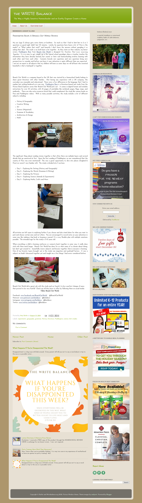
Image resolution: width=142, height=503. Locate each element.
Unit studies (73, 319)
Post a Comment (21, 327)
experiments (22, 319)
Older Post (82, 337)
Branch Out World (44, 52)
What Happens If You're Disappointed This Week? (33, 348)
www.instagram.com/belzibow (31, 300)
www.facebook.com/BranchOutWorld (34, 295)
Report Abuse (98, 466)
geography (30, 319)
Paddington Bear (25, 52)
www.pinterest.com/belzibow (30, 298)
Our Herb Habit (37, 26)
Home (14, 26)
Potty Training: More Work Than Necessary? (37, 449)
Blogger (109, 494)
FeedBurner (115, 219)
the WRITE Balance (33, 13)
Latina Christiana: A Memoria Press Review (36, 438)
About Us (23, 26)
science (66, 319)
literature (51, 319)
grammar (38, 319)
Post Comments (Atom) (30, 341)
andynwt (94, 494)
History (44, 319)
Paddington (59, 319)
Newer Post (18, 337)
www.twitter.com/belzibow (28, 302)
